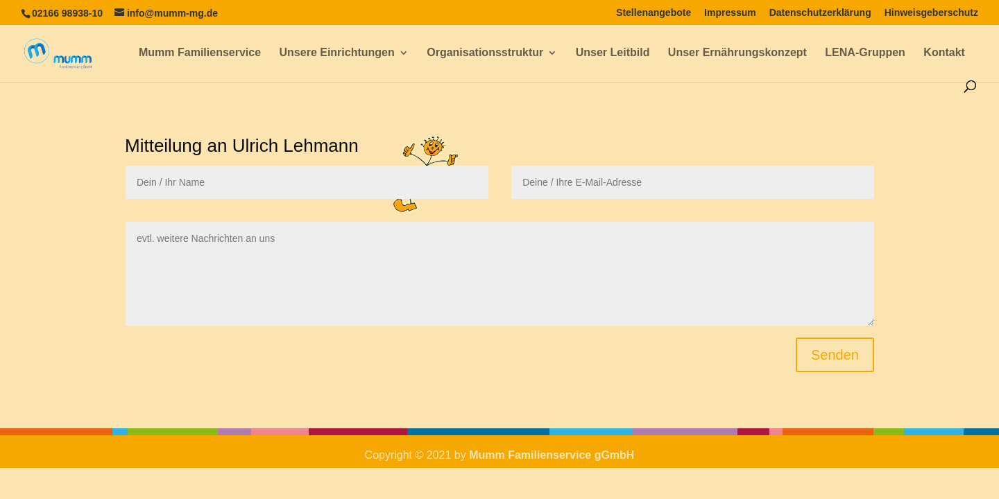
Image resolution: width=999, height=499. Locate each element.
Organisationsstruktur (485, 53)
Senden (835, 354)
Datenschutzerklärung (820, 13)
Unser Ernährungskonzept (737, 53)
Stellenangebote (653, 13)
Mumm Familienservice (200, 53)
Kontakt (944, 53)
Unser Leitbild (613, 53)
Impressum (730, 13)
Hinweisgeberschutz (931, 13)
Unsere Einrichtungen (337, 53)
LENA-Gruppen (865, 53)
